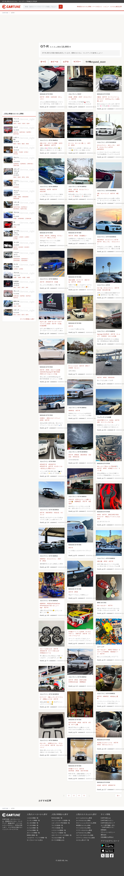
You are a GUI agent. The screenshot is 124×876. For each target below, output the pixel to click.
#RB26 (76, 455)
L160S (27, 237)
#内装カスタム (52, 743)
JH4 (27, 287)
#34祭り (42, 418)
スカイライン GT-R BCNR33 (106, 142)
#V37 (80, 97)
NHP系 (28, 132)
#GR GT (78, 633)
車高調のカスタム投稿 (83, 825)
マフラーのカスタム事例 (84, 830)
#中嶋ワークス (112, 468)
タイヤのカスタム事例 (83, 820)
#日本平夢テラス (102, 420)
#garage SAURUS (103, 334)
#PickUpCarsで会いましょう (49, 605)
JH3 (23, 287)
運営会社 (103, 835)
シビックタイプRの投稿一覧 (61, 823)
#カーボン (43, 743)
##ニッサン (111, 145)
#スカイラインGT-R (106, 147)
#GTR (49, 189)
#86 (98, 422)
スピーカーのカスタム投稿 (84, 835)
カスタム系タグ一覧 (82, 840)
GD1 (15, 123)
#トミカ (71, 143)
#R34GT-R (49, 282)
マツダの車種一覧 (32, 825)
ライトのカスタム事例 (83, 828)
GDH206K (17, 260)
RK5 (15, 177)
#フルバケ (100, 516)
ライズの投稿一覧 (57, 825)
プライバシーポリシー (108, 832)
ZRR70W (16, 165)
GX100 (21, 247)
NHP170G (24, 208)
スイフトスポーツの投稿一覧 (61, 820)
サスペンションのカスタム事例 (86, 823)
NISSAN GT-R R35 (46, 94)
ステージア (100, 647)
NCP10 (28, 296)
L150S (16, 237)
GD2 (19, 123)
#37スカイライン (107, 744)
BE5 (15, 143)
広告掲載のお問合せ (107, 837)
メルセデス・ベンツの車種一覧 (37, 837)
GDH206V (24, 260)
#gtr (41, 607)
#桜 (77, 191)
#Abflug (53, 236)
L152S (21, 237)
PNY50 (16, 154)
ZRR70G (30, 163)
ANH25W (16, 198)
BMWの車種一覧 (32, 835)
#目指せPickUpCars (53, 603)
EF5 (27, 314)
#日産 (70, 97)
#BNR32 (47, 145)
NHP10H (22, 132)
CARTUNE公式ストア (108, 823)
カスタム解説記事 (116, 6)
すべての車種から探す (27, 319)
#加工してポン (51, 238)
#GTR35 (71, 771)
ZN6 (15, 227)
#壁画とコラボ (47, 699)
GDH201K (17, 258)
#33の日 (56, 512)
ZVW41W (28, 218)
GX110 (16, 249)
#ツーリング (105, 193)
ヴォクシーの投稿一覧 (59, 833)
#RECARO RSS (113, 514)
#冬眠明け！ (83, 236)
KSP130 (16, 296)
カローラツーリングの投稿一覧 (62, 835)
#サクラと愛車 (52, 143)
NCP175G (17, 207)
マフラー (77, 62)
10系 (15, 277)
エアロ (66, 62)
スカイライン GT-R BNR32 (49, 140)
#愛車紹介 (78, 501)
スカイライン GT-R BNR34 (49, 186)
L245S (21, 269)
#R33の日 (76, 457)
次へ (118, 795)
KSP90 (22, 296)
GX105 (26, 247)
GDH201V (24, 258)
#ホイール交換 (55, 370)
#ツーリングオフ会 (107, 422)
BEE (23, 143)
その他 (95, 61)
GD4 (28, 123)
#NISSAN (111, 377)
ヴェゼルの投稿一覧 (58, 837)
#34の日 (71, 499)
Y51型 (21, 152)
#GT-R (42, 97)
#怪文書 (99, 561)
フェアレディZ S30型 (104, 417)
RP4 (27, 177)
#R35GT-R (111, 785)
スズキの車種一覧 (32, 830)
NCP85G (16, 208)
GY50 (26, 152)
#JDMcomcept (73, 682)
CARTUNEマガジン (107, 820)
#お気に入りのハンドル (104, 742)
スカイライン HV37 (75, 94)
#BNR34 (43, 189)
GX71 (15, 247)
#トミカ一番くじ (80, 143)
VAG (15, 306)
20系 (15, 196)
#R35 (47, 97)
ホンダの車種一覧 (32, 823)
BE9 (19, 143)
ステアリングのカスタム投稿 (85, 837)
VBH (19, 306)
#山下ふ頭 (43, 321)
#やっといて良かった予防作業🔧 (107, 466)
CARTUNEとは (106, 818)
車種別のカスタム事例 (84, 6)
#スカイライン (102, 145)
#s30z (111, 420)
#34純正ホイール (45, 653)
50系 (28, 277)
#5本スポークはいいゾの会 (48, 374)
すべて (43, 62)
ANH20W (25, 196)
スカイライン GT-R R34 (48, 461)
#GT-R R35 (72, 722)
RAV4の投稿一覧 (57, 818)
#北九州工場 (106, 290)
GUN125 (16, 187)
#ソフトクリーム (113, 97)
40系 (15, 218)
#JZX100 (54, 97)
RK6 (19, 177)
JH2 (19, 287)
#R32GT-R (43, 466)
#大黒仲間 (43, 326)
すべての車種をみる (58, 840)
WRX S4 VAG (101, 602)
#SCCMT (43, 191)
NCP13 (16, 297)
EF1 (15, 314)
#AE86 (71, 368)
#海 (98, 193)
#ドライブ (100, 99)
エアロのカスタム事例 (83, 833)
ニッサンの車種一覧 (33, 820)
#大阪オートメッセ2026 (76, 631)
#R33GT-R (52, 464)
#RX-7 (87, 366)
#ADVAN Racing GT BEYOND (50, 372)
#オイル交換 (112, 336)
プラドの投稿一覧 (57, 828)
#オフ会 (99, 288)
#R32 (70, 189)
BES (27, 143)
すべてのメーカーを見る (35, 840)
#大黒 (59, 323)
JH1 (15, 287)
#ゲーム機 (74, 724)
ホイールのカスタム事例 (84, 818)
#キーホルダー (102, 605)
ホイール (54, 62)
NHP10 (16, 132)
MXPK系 (16, 134)
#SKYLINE (83, 680)
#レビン (77, 368)
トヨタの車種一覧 (32, 818)
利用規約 (103, 830)
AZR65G (23, 163)
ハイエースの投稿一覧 (59, 830)
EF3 (23, 314)
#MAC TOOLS (113, 650)
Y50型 (15, 152)
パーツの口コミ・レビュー (100, 6)
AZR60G (16, 163)
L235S (16, 269)
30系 (19, 196)
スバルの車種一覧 (32, 828)
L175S (16, 238)
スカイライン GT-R (103, 285)
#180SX (104, 336)
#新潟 (99, 97)
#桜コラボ (43, 143)
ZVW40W (21, 218)
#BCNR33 (100, 149)
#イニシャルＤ (73, 366)
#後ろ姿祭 (72, 280)
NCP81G (24, 207)
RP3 (23, 177)
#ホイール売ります (46, 649)
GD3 (23, 123)
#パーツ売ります (54, 651)
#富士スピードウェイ (53, 418)
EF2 (19, 314)
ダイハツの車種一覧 (33, 833)
